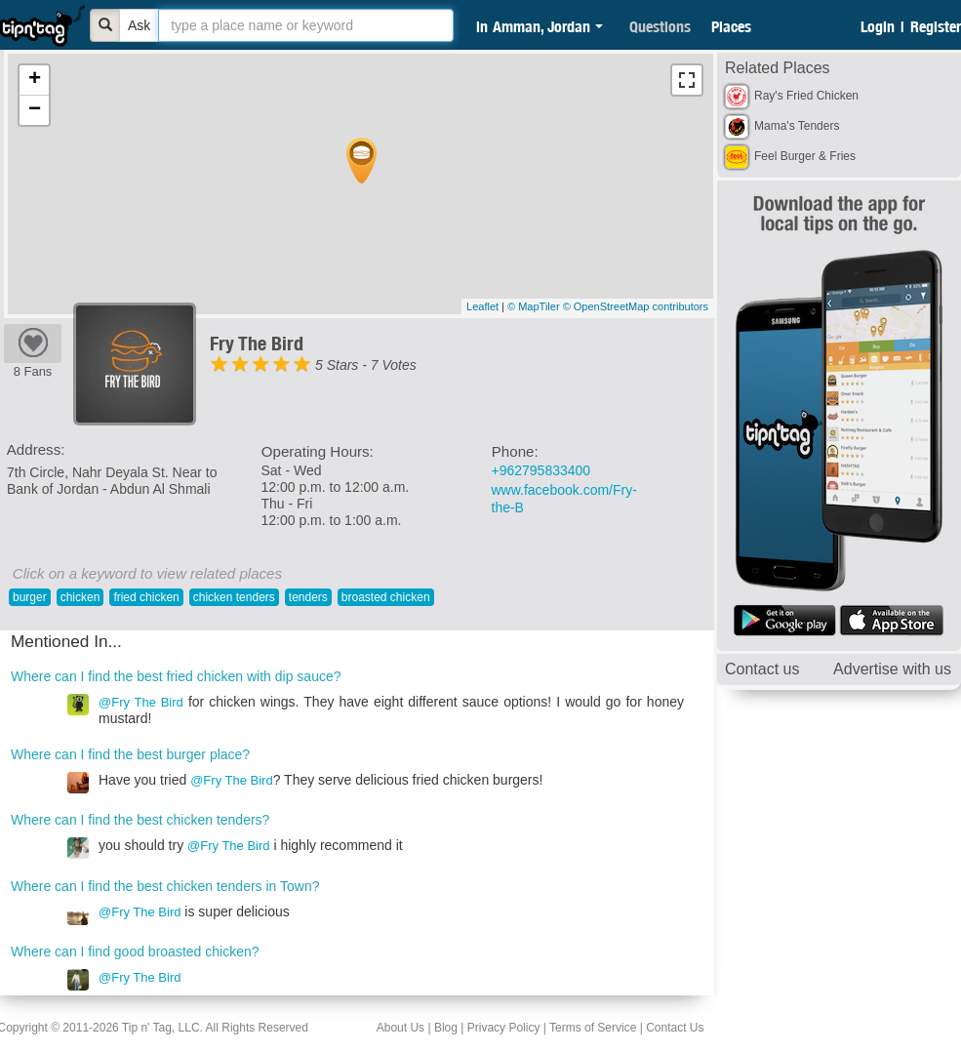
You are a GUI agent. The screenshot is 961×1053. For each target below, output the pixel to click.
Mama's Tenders (796, 126)
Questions (660, 26)
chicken (80, 597)
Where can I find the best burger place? (130, 754)
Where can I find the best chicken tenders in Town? (165, 886)
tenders (308, 597)
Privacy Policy (504, 1027)
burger (30, 597)
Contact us (762, 669)
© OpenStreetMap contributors (635, 306)
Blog (446, 1027)
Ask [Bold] (139, 25)
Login (878, 26)
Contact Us (674, 1027)
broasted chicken (385, 597)
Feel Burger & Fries (805, 156)
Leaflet (482, 306)
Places (731, 26)
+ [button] (34, 80)
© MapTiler (533, 306)
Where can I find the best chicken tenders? (140, 820)
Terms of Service (592, 1027)
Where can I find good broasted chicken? (135, 951)
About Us (400, 1027)
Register (935, 26)
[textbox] (306, 25)
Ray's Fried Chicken (806, 95)
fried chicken (146, 597)
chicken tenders (234, 597)
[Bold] (105, 25)
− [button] (34, 110)
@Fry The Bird (141, 702)
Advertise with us (892, 669)
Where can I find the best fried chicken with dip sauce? (176, 676)
